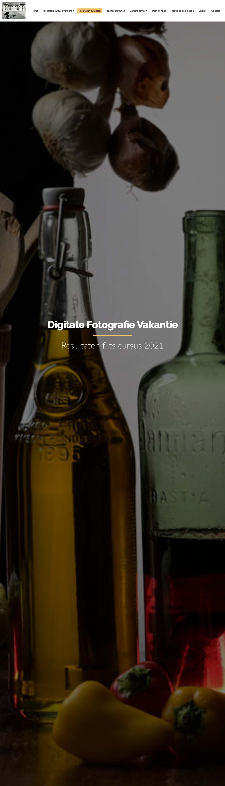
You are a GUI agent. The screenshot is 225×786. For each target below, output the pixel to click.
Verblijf (202, 10)
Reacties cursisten (115, 10)
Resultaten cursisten (90, 10)
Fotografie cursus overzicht (57, 10)
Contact (215, 10)
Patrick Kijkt (159, 10)
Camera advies (137, 10)
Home (34, 10)
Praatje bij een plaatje (182, 10)
